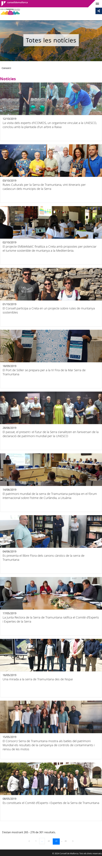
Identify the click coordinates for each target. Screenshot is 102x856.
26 (66, 841)
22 (50, 841)
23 (57, 841)
